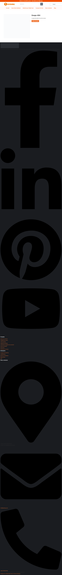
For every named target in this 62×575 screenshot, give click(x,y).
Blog (55, 8)
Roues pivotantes (4, 346)
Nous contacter (48, 8)
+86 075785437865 (4, 570)
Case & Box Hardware (16, 8)
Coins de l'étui (3, 341)
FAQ (1, 358)
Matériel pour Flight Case (28, 8)
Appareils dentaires (4, 343)
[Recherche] (41, 4)
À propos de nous (39, 8)
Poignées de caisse (4, 340)
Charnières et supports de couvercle (7, 344)
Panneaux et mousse (4, 349)
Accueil (7, 8)
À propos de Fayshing (5, 352)
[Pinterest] (31, 280)
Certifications (3, 354)
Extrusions (2, 347)
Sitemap (18, 573)
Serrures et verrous (4, 338)
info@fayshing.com (4, 508)
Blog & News (3, 357)
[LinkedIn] (31, 217)
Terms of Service (14, 573)
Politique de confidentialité (5, 573)
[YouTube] (31, 335)
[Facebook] (31, 147)
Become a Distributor (4, 355)
